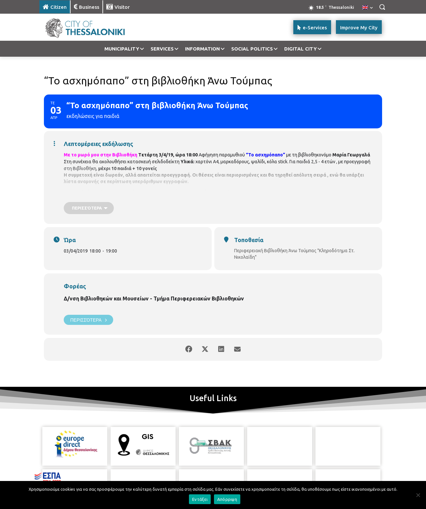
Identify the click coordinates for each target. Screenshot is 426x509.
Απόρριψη (227, 499)
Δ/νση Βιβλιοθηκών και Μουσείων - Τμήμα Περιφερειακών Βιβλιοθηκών (154, 298)
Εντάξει (199, 499)
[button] (382, 6)
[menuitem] (367, 8)
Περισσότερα (88, 320)
